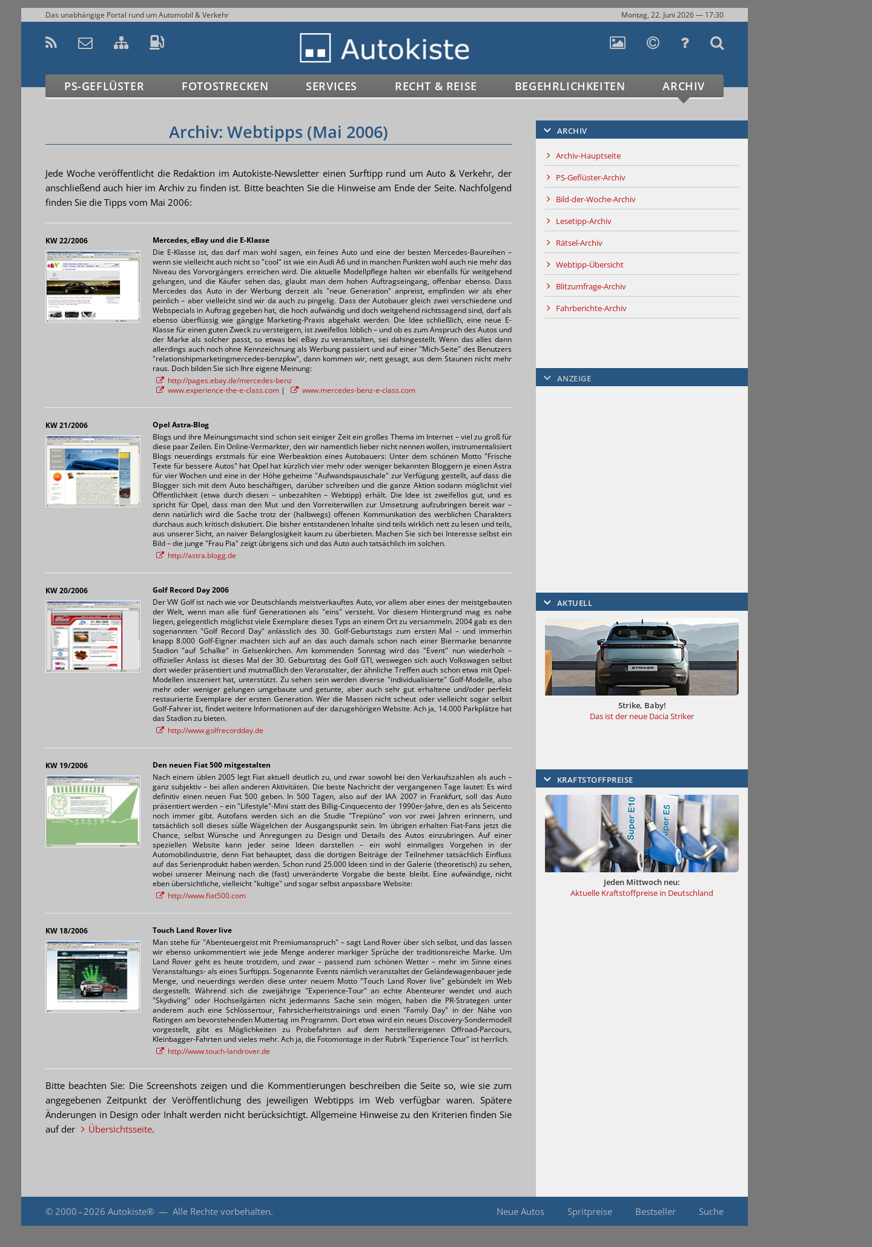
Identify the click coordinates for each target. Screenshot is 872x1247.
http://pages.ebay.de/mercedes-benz (230, 380)
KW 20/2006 (66, 590)
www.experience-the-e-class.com (223, 390)
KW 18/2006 (66, 931)
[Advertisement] (802, 276)
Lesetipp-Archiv (584, 221)
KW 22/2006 (66, 240)
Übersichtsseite (120, 1129)
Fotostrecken (225, 86)
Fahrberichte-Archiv (591, 308)
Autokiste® (131, 1211)
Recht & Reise (436, 86)
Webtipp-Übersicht (590, 264)
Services (331, 86)
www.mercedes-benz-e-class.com (358, 390)
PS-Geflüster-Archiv (591, 177)
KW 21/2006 (66, 425)
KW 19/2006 (66, 765)
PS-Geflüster (104, 86)
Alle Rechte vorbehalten (222, 1211)
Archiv (683, 86)
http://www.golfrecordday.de (215, 730)
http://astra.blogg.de (202, 555)
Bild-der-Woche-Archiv (596, 199)
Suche (711, 1211)
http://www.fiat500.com (207, 895)
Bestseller (655, 1211)
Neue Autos (520, 1211)
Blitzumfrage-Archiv (591, 286)
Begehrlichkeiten (570, 86)
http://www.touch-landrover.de (219, 1051)
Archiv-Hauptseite (588, 155)
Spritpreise (589, 1211)
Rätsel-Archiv (579, 242)
